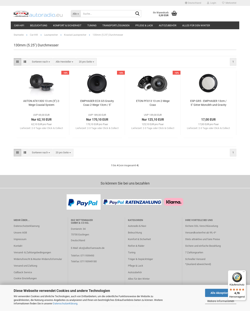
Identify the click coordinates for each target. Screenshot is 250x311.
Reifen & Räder (136, 245)
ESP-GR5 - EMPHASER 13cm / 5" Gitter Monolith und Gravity (208, 102)
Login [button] (211, 3)
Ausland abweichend (198, 264)
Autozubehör (167, 25)
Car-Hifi (19, 25)
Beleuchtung (38, 25)
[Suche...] (75, 13)
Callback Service (23, 272)
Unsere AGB (20, 232)
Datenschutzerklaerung (26, 225)
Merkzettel (229, 3)
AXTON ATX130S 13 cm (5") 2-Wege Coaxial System (41, 102)
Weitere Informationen (220, 301)
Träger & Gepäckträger (140, 259)
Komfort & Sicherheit (67, 25)
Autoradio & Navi (137, 225)
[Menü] (243, 272)
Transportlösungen (115, 25)
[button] (193, 3)
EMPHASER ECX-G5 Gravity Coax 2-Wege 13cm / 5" (97, 102)
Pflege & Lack (144, 25)
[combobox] (41, 62)
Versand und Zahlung (25, 265)
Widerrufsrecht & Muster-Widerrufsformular (38, 259)
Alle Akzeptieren (221, 292)
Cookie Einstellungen (25, 278)
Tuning (91, 25)
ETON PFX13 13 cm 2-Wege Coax (153, 102)
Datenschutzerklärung (65, 303)
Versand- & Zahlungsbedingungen (32, 252)
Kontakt (18, 245)
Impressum (20, 239)
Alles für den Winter (196, 25)
